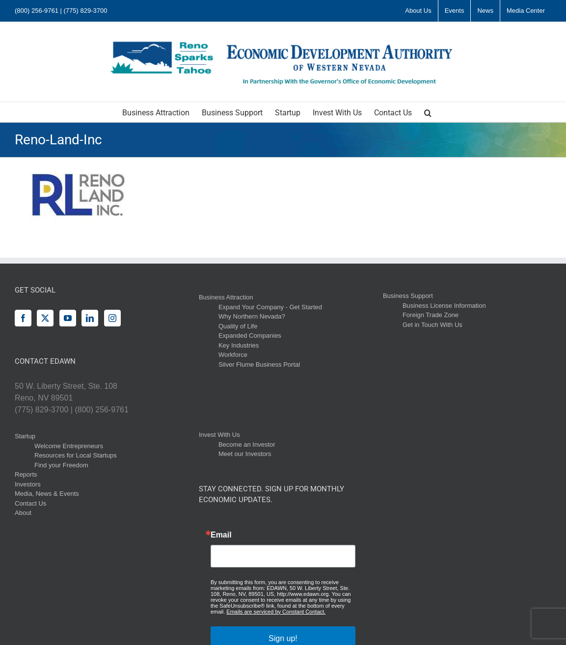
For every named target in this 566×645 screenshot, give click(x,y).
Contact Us (30, 503)
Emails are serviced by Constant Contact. (275, 612)
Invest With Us (219, 434)
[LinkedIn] (89, 318)
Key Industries (238, 345)
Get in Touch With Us (432, 324)
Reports (26, 474)
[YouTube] (67, 318)
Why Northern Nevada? (251, 316)
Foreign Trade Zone (430, 315)
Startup (25, 436)
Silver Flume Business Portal (259, 364)
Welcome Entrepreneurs (68, 446)
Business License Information (444, 305)
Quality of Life (238, 326)
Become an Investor (246, 444)
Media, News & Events (47, 493)
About (23, 512)
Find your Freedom (61, 465)
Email (221, 535)
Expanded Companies (249, 335)
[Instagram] (112, 318)
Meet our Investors (244, 453)
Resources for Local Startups (75, 455)
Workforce (232, 354)
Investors (28, 484)
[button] (427, 112)
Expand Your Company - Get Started (270, 307)
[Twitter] (45, 318)
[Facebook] (23, 318)
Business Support (408, 295)
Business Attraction (226, 297)
